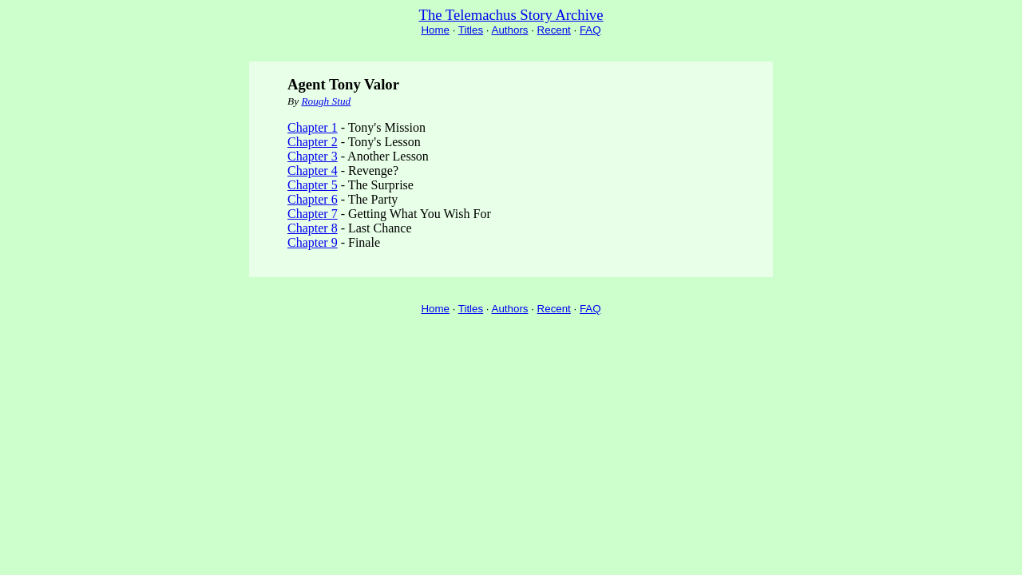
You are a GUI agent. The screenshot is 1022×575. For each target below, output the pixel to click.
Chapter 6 (312, 199)
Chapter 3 (312, 156)
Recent (554, 30)
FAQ (590, 30)
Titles (470, 30)
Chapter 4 (312, 170)
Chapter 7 (312, 213)
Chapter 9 (312, 242)
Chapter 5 (312, 185)
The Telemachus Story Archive (511, 14)
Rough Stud (326, 101)
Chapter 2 (312, 142)
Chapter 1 (312, 127)
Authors (510, 30)
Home (435, 30)
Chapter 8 (312, 228)
